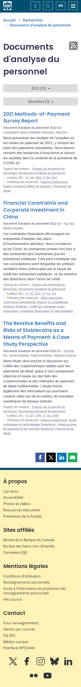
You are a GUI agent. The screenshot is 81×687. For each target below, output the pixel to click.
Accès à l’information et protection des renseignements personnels (34, 590)
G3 (54, 293)
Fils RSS (9, 635)
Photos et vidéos (16, 503)
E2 (31, 293)
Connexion (15, 552)
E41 (54, 177)
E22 (37, 293)
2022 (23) (40, 88)
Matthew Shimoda (41, 132)
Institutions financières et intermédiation (46, 311)
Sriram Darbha (19, 355)
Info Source (12, 599)
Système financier (15, 306)
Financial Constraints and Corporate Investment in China (35, 210)
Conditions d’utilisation (22, 576)
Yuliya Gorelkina (41, 355)
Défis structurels (51, 298)
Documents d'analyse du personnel (40, 25)
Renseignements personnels (26, 582)
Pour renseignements (21, 623)
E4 (48, 177)
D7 (32, 415)
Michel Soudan (13, 228)
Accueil (9, 20)
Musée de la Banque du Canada (28, 539)
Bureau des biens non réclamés (29, 546)
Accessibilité (13, 497)
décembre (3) (40, 101)
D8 (32, 177)
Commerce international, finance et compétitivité (35, 302)
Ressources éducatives (21, 510)
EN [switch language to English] (60, 5)
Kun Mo (69, 223)
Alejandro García (64, 355)
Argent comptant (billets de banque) (27, 186)
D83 (38, 177)
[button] (40, 457)
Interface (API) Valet (19, 647)
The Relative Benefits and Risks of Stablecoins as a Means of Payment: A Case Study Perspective (36, 334)
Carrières (10, 491)
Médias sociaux (15, 641)
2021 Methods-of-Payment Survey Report (36, 117)
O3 (49, 415)
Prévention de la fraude (22, 516)
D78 (38, 415)
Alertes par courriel (19, 629)
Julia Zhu (61, 132)
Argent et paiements (54, 182)
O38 (55, 415)
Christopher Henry (15, 132)
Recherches (33, 20)
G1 (48, 293)
